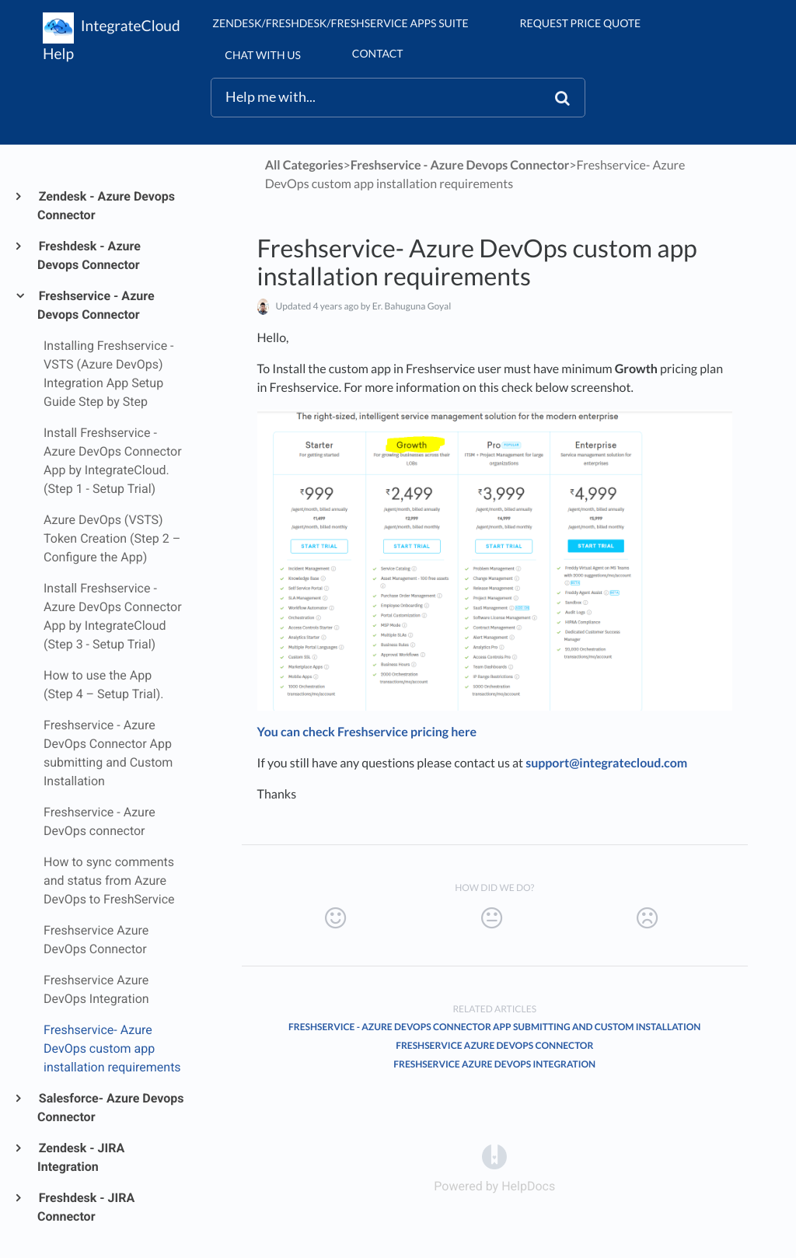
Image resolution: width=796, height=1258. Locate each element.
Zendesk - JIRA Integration (80, 1157)
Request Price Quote (580, 23)
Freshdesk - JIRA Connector (85, 1207)
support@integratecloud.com (606, 763)
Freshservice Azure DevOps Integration (494, 1064)
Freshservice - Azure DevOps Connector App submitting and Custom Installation (494, 1027)
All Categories (304, 165)
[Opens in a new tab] (494, 1155)
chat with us (262, 54)
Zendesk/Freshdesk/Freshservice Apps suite (340, 23)
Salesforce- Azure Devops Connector (110, 1107)
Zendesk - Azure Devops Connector (106, 205)
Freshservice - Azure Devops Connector (96, 305)
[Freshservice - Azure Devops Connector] (460, 165)
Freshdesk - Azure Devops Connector (89, 255)
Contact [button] (377, 53)
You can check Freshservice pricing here (367, 732)
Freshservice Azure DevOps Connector (494, 1045)
